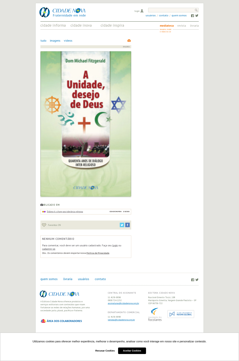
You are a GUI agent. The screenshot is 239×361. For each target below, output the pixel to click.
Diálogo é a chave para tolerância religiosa (65, 211)
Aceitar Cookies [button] (132, 350)
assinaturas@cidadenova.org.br (123, 303)
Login (137, 10)
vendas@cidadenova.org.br (121, 320)
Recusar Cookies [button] (105, 350)
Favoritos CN (51, 225)
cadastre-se (48, 248)
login (115, 245)
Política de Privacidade (97, 253)
